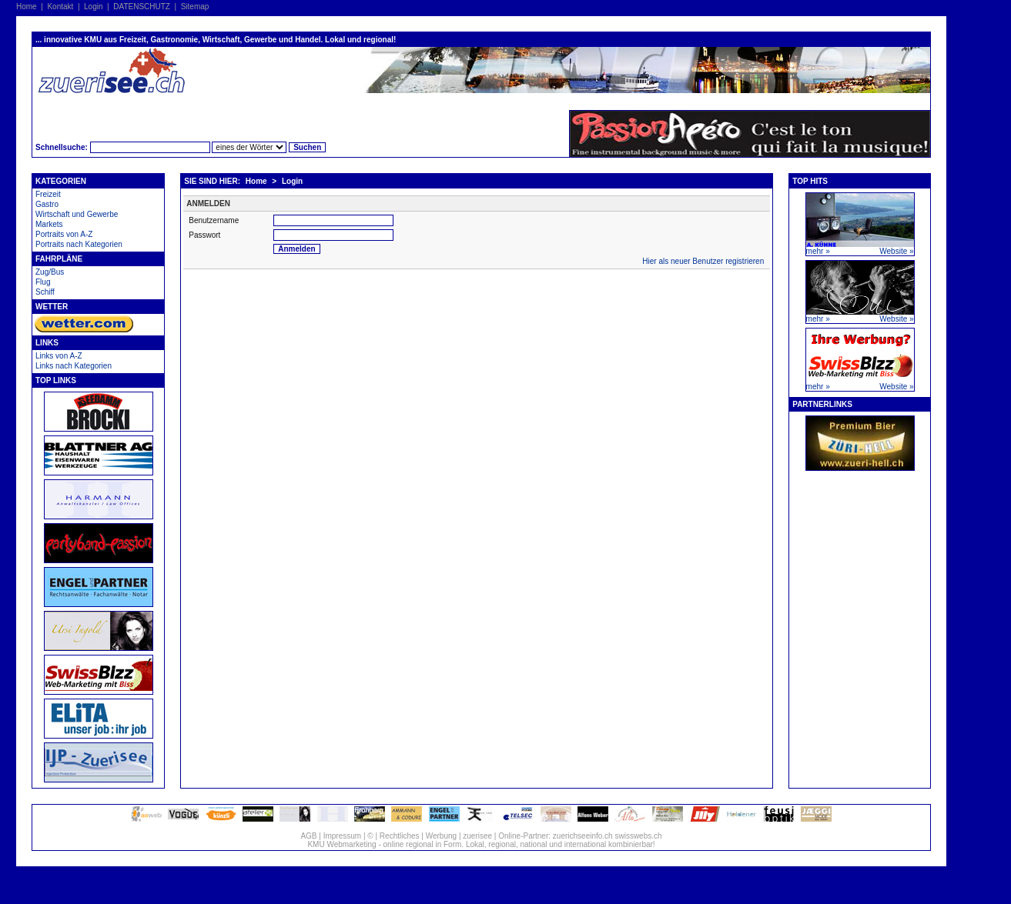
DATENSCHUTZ (141, 6)
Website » (896, 251)
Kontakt (60, 6)
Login (93, 6)
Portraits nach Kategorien (78, 244)
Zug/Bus (49, 272)
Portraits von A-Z (63, 234)
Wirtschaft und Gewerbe (76, 214)
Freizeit (48, 194)
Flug (42, 282)
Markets (49, 224)
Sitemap (195, 6)
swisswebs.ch (637, 836)
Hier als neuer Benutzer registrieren (703, 261)
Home (26, 6)
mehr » (818, 251)
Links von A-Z (58, 356)
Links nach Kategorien (73, 366)
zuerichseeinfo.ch (583, 836)
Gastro (47, 204)
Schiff (45, 292)
